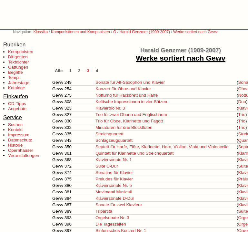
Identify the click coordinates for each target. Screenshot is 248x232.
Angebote (17, 108)
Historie (15, 145)
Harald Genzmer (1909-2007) (144, 32)
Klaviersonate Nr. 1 (113, 159)
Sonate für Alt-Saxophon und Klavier (130, 82)
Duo (242, 101)
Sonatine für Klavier (114, 172)
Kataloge (16, 87)
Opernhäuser (20, 150)
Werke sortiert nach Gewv (195, 32)
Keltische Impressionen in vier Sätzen (131, 101)
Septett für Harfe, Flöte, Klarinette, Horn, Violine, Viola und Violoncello (162, 146)
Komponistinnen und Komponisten (80, 32)
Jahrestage (18, 82)
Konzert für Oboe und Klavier (123, 88)
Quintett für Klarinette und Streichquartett (134, 153)
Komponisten (20, 51)
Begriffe (15, 72)
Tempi (14, 77)
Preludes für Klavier (114, 179)
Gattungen (18, 67)
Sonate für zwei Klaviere (118, 204)
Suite (243, 166)
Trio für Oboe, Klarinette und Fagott (129, 121)
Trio (241, 114)
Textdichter (18, 62)
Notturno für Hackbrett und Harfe (126, 95)
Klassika (40, 32)
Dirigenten (18, 56)
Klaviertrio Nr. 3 (110, 108)
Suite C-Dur (106, 166)
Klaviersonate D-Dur (114, 198)
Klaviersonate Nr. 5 (113, 185)
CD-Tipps (17, 103)
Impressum (18, 134)
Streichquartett (109, 133)
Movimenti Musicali (113, 191)
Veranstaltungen (23, 155)
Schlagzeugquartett (114, 140)
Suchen (15, 124)
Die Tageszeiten (110, 224)
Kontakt (15, 129)
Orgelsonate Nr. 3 (112, 217)
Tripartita (103, 211)
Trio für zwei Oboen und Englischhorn (131, 114)
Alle (59, 70)
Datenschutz (20, 140)
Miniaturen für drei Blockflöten (123, 127)
